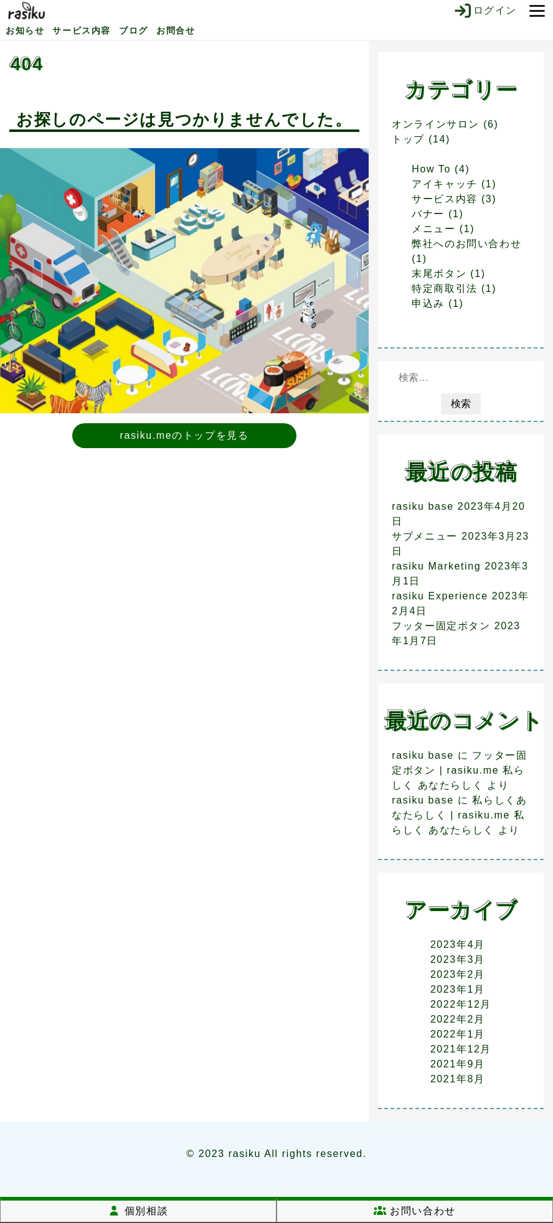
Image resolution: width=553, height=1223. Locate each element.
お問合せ (175, 30)
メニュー (433, 228)
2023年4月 (457, 944)
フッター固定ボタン (441, 626)
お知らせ (25, 30)
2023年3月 (457, 959)
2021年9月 (457, 1064)
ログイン (485, 10)
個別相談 (138, 1211)
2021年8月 (457, 1079)
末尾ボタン (439, 273)
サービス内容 (81, 30)
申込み (428, 303)
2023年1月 (457, 989)
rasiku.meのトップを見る (184, 435)
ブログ (133, 30)
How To (431, 169)
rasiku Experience (440, 596)
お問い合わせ (415, 1211)
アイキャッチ (445, 184)
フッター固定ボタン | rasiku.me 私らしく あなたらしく (459, 770)
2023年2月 (457, 974)
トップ (408, 139)
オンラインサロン (436, 124)
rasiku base (422, 506)
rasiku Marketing (436, 566)
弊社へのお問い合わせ (466, 243)
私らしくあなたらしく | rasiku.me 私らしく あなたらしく (459, 815)
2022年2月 (457, 1019)
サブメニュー (425, 536)
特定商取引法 (445, 288)
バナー (428, 214)
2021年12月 (460, 1049)
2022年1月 (457, 1034)
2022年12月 (460, 1004)
